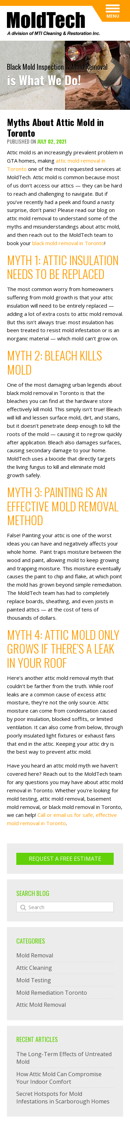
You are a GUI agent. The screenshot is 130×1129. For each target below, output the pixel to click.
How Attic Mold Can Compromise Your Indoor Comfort (59, 1077)
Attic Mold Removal (41, 1005)
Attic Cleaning (34, 968)
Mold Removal (34, 955)
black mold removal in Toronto (68, 243)
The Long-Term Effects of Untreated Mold (64, 1057)
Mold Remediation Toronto (51, 992)
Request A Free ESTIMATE (65, 858)
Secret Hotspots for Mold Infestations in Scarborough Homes (63, 1097)
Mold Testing (33, 980)
